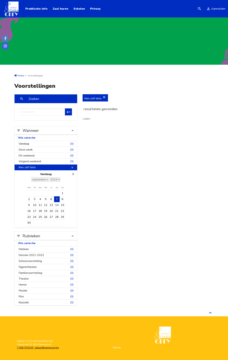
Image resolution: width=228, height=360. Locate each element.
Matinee (46, 249)
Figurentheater (46, 267)
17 (34, 211)
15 (62, 205)
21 (57, 211)
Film (46, 297)
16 (29, 211)
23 (29, 217)
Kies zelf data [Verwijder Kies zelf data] (95, 97)
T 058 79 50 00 (25, 347)
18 (40, 211)
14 (57, 205)
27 (51, 217)
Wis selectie (27, 138)
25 (40, 217)
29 (62, 217)
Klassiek (46, 303)
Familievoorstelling (46, 273)
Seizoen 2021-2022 (46, 255)
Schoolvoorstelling (46, 261)
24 (34, 217)
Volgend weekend (46, 161)
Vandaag (46, 144)
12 (45, 205)
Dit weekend (46, 156)
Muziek (46, 291)
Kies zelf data (46, 167)
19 (45, 211)
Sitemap (117, 347)
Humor (46, 285)
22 (62, 211)
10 (34, 205)
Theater (46, 279)
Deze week (46, 150)
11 (40, 205)
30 (29, 223)
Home (20, 75)
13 (51, 205)
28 (57, 217)
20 (51, 211)
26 (45, 217)
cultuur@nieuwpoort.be (46, 347)
